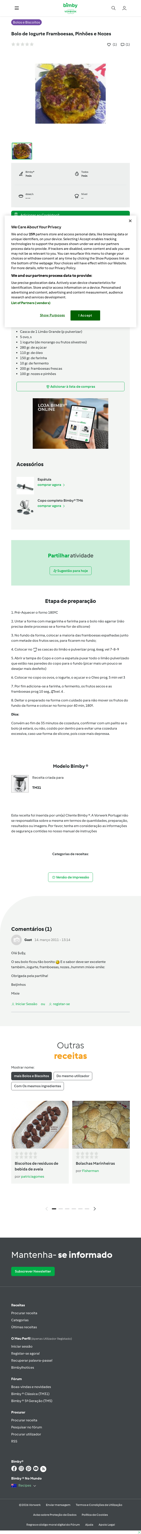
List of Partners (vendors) (31, 303)
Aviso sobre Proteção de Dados (54, 1515)
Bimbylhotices (22, 1367)
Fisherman (90, 1171)
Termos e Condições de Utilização (99, 1505)
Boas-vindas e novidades (31, 1387)
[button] (17, 8)
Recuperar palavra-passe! (31, 1360)
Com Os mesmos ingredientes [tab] (37, 1086)
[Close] (130, 221)
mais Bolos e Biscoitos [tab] (31, 1076)
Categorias (20, 1320)
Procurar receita (24, 1313)
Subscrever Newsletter (33, 1271)
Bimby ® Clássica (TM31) (30, 1394)
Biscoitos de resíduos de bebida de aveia (36, 1166)
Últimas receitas (24, 1327)
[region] (70, 271)
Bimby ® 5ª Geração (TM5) (31, 1401)
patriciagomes (32, 1176)
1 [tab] (54, 1208)
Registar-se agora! (25, 1353)
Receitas (18, 1305)
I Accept (85, 315)
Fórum (16, 1379)
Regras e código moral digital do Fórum (53, 1525)
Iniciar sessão (22, 1346)
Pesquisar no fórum (26, 1427)
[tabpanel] (70, 1157)
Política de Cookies (95, 1515)
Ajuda (89, 1525)
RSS (14, 1441)
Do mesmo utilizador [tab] (72, 1076)
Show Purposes (52, 315)
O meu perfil (41, 1338)
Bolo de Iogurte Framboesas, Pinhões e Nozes (61, 34)
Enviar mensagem (58, 1505)
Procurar (18, 1412)
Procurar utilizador (26, 1434)
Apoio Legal (107, 1525)
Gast (28, 940)
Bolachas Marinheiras (95, 1163)
